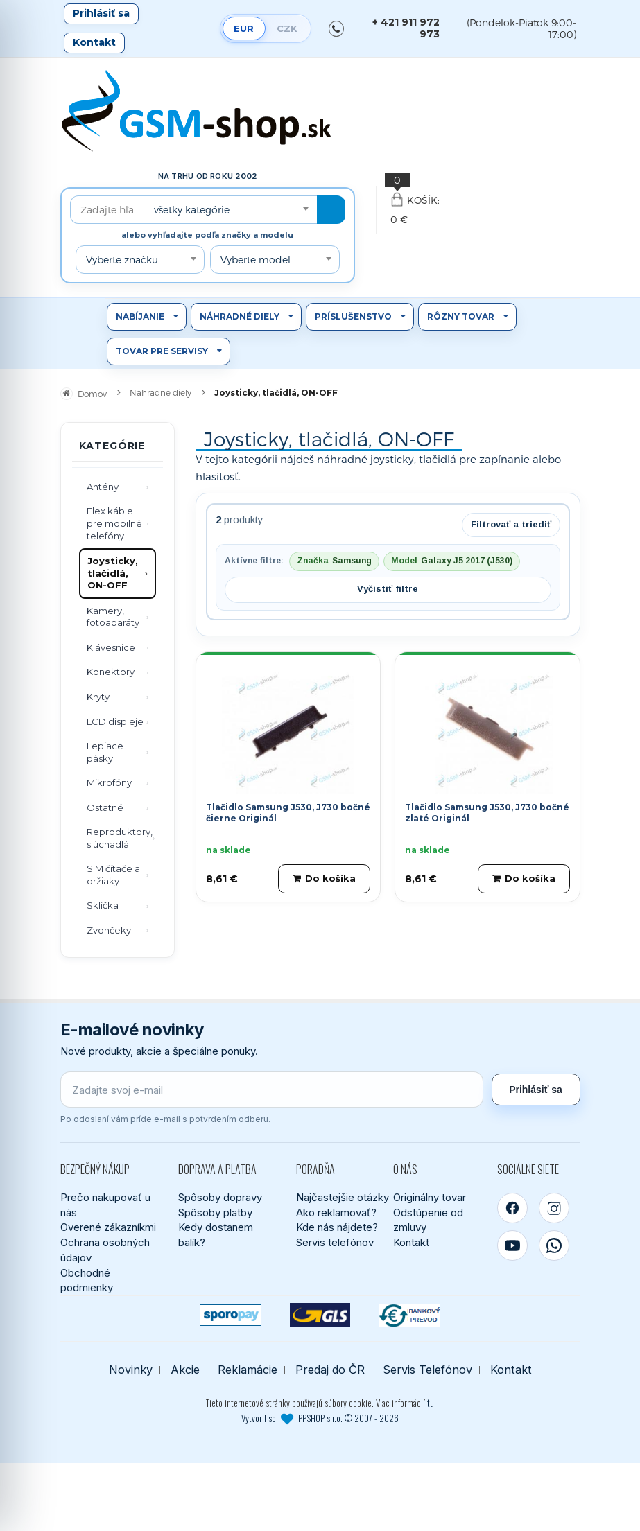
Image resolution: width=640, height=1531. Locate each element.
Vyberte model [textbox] (255, 259)
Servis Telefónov (427, 1370)
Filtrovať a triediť (511, 524)
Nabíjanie (140, 316)
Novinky (131, 1370)
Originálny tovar (429, 1197)
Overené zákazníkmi (108, 1227)
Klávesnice (111, 647)
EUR (244, 28)
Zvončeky (109, 930)
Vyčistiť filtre (387, 589)
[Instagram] (554, 1208)
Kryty (98, 696)
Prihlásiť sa (101, 13)
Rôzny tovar (460, 316)
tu (430, 1403)
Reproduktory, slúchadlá (120, 838)
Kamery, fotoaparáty (113, 617)
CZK (287, 28)
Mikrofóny (109, 782)
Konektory (111, 671)
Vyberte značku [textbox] (122, 259)
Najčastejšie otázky (342, 1197)
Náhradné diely (239, 316)
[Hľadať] (331, 209)
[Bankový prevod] (409, 1315)
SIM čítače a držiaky (113, 874)
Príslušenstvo (353, 316)
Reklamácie (247, 1370)
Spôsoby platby (215, 1212)
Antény (103, 486)
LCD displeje (115, 721)
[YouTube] (512, 1245)
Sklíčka (103, 905)
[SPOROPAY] (230, 1315)
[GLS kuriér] (320, 1315)
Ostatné (105, 807)
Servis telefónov (335, 1242)
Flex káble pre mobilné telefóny (114, 523)
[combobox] (230, 209)
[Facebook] (512, 1208)
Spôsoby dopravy (220, 1197)
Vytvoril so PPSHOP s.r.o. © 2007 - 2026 (320, 1418)
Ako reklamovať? (336, 1212)
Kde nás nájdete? (337, 1227)
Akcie (185, 1370)
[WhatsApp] (554, 1245)
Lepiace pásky (105, 752)
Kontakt (94, 42)
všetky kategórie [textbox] (192, 210)
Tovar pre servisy (162, 351)
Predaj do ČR (330, 1370)
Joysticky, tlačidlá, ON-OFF (112, 572)
